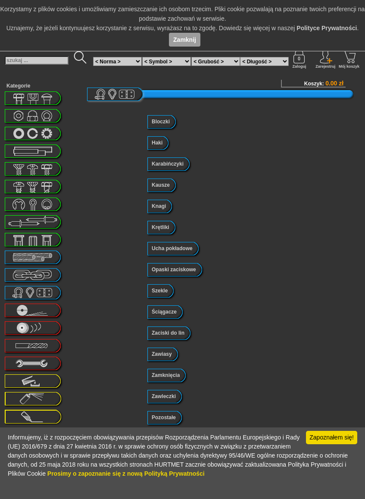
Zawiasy (162, 354)
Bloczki (161, 122)
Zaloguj (299, 59)
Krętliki (160, 227)
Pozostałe (164, 417)
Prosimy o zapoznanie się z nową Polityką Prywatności (126, 473)
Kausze (161, 185)
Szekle (160, 291)
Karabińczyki (168, 164)
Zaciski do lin (168, 333)
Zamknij (184, 39)
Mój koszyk (349, 59)
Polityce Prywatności (326, 28)
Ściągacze (164, 312)
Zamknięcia (166, 375)
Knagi (159, 206)
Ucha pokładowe (172, 248)
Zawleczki (164, 396)
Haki (157, 143)
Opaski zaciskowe (174, 270)
